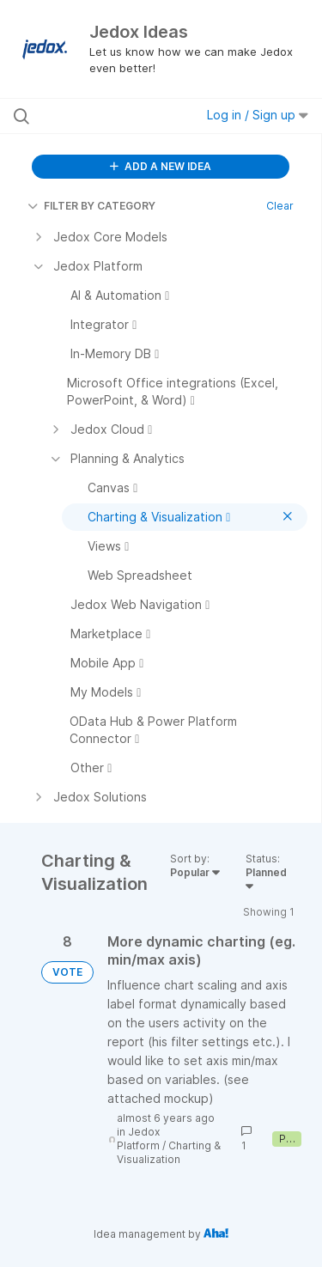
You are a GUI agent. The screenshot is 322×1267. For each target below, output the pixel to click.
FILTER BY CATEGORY (91, 205)
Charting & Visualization (169, 1152)
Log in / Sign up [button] (257, 114)
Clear (280, 205)
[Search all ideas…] (102, 116)
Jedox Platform (138, 1138)
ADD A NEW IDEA (160, 166)
